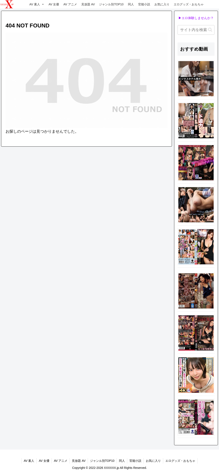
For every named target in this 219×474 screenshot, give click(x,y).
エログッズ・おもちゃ (189, 4)
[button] (210, 29)
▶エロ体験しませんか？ (196, 18)
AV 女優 (54, 4)
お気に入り (161, 4)
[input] (196, 30)
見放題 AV (88, 4)
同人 (131, 4)
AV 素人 (36, 4)
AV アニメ (70, 4)
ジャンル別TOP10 (111, 4)
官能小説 (144, 4)
